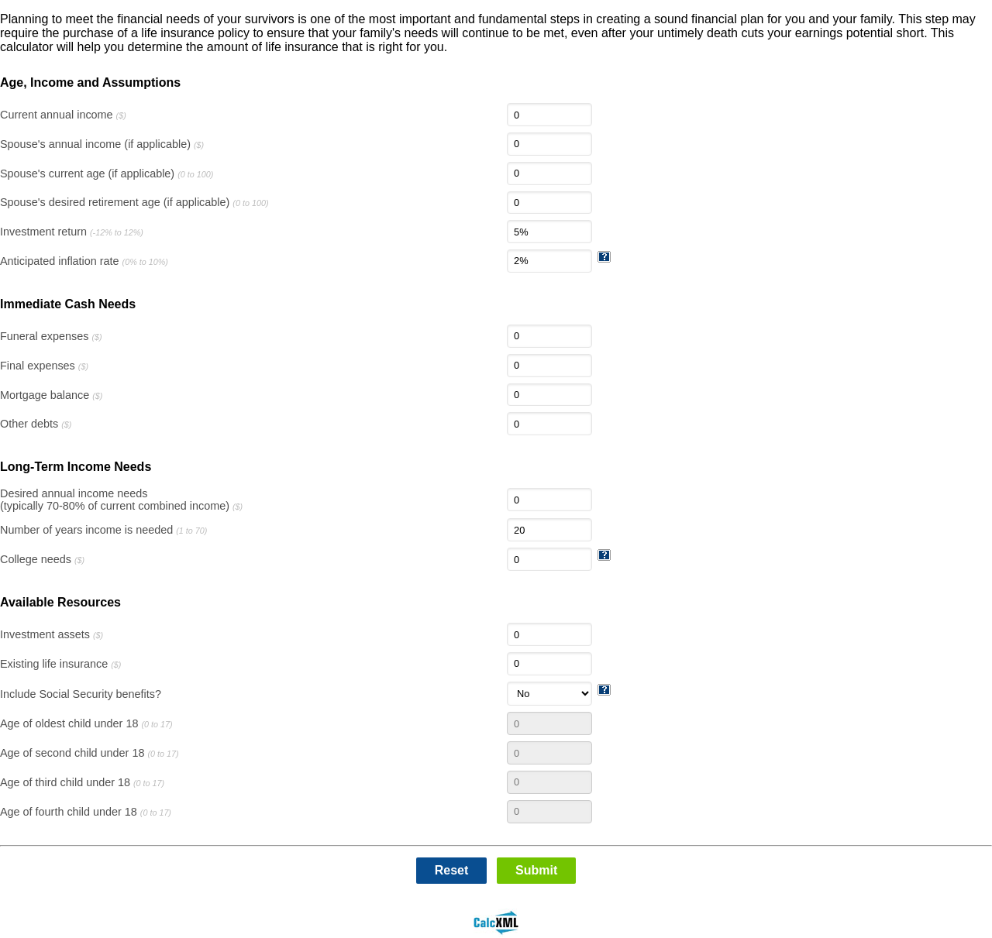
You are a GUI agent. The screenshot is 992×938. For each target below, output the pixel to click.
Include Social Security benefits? (80, 694)
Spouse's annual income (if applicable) (102, 144)
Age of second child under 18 (89, 753)
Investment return (71, 231)
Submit (536, 870)
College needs (42, 559)
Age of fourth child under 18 (85, 812)
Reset (452, 870)
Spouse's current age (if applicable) (106, 173)
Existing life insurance (60, 664)
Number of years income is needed (103, 530)
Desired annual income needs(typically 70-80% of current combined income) (121, 499)
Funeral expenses (51, 336)
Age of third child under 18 (82, 782)
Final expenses (44, 365)
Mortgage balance (51, 395)
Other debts (35, 423)
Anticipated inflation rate (84, 261)
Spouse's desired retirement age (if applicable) (134, 202)
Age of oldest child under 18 (86, 723)
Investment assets (51, 634)
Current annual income (63, 114)
